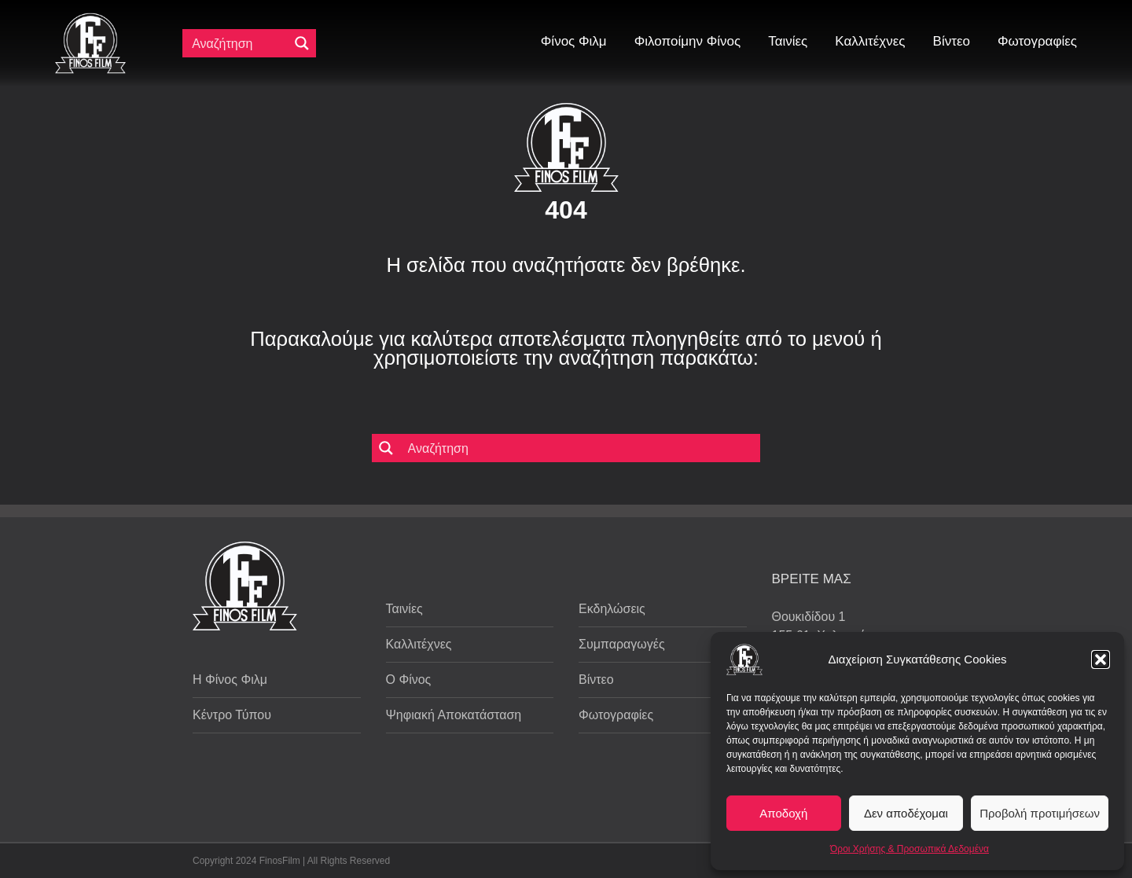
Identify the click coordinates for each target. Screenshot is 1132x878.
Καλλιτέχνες (419, 644)
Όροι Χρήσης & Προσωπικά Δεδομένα (909, 848)
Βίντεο (596, 679)
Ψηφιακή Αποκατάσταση (454, 715)
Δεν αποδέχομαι (906, 813)
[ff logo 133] (90, 19)
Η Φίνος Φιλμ (230, 679)
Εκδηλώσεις (612, 608)
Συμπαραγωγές (622, 644)
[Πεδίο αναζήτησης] (239, 43)
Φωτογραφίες (616, 715)
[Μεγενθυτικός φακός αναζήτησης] (302, 43)
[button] (1100, 659)
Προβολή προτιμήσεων (1039, 813)
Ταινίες (404, 608)
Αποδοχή (783, 813)
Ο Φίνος (409, 679)
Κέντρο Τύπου (232, 715)
